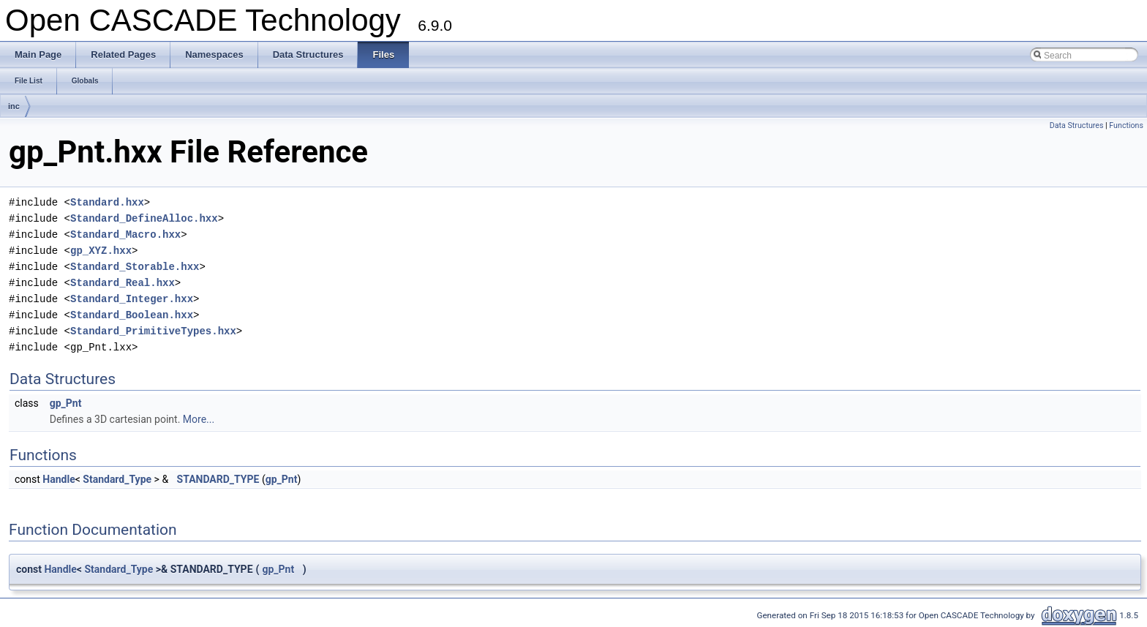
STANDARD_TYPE (218, 479)
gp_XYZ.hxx (101, 251)
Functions (1126, 125)
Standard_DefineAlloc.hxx (144, 218)
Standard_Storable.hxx (134, 267)
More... (198, 419)
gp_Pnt (66, 403)
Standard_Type (117, 479)
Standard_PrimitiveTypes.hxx (153, 331)
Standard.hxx (107, 202)
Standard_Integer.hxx (131, 299)
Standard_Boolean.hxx (131, 315)
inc (14, 106)
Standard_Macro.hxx (125, 234)
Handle (58, 479)
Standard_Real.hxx (122, 283)
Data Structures (1077, 125)
